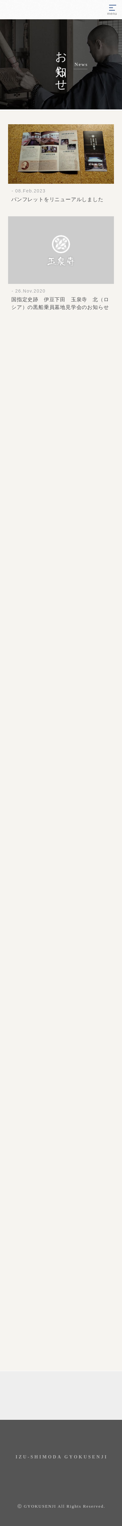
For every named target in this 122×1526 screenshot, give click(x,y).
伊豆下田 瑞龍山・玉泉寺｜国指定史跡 (33, 9)
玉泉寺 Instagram (61, 1438)
